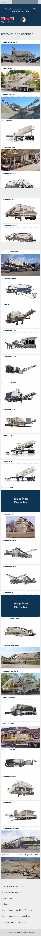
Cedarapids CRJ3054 (9, 383)
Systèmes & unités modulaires (14, 922)
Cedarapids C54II (8, 488)
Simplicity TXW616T (9, 68)
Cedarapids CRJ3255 (9, 330)
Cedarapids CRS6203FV (10, 252)
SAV (34, 9)
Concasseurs (7, 898)
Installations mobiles (11, 892)
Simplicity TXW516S (9, 95)
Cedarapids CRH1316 (9, 750)
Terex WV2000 (7, 121)
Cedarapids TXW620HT (10, 671)
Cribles (5, 904)
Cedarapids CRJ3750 (9, 357)
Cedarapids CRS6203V (9, 226)
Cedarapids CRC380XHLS (10, 829)
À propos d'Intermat (21, 9)
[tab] (20, 893)
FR (0, 2)
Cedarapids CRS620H (9, 278)
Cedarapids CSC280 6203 (10, 619)
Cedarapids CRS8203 (9, 173)
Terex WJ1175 (6, 304)
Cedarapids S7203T (8, 199)
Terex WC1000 (7, 462)
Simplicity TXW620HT (9, 42)
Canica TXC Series (8, 724)
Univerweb (32, 932)
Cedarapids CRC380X (9, 566)
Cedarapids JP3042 (8, 409)
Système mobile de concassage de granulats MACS (20, 855)
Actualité (16, 12)
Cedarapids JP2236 (8, 802)
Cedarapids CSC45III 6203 (10, 645)
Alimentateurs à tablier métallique (16, 916)
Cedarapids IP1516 (8, 147)
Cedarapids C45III (8, 514)
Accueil (8, 9)
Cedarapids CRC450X (9, 540)
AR (4, 2)
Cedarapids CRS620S (9, 776)
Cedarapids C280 (7, 593)
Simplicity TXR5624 (8, 697)
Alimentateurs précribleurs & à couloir (18, 910)
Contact (25, 12)
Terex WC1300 (7, 435)
